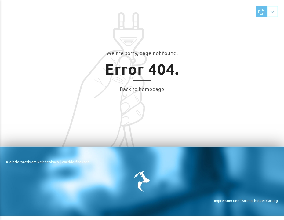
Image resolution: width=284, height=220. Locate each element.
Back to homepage (142, 89)
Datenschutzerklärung (259, 200)
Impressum (223, 200)
